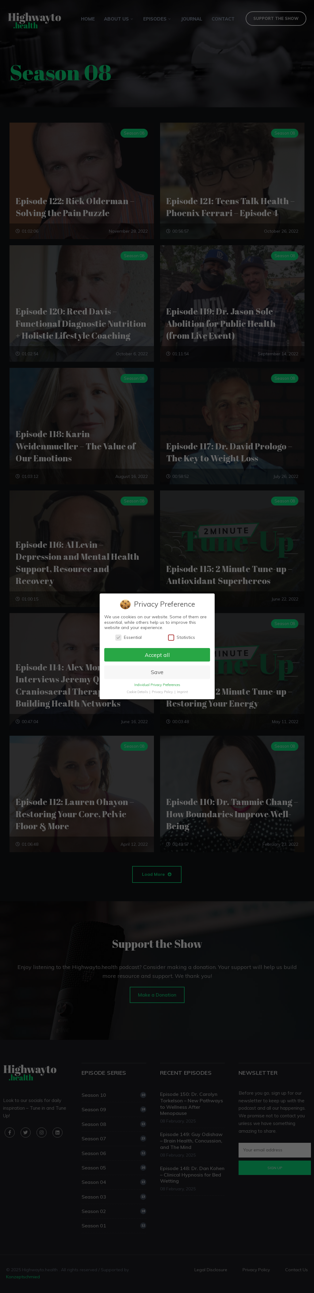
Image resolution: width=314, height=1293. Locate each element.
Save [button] (157, 672)
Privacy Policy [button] (162, 692)
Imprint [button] (182, 692)
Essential (128, 637)
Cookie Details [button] (137, 692)
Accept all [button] (157, 654)
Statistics (181, 637)
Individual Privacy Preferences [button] (157, 685)
